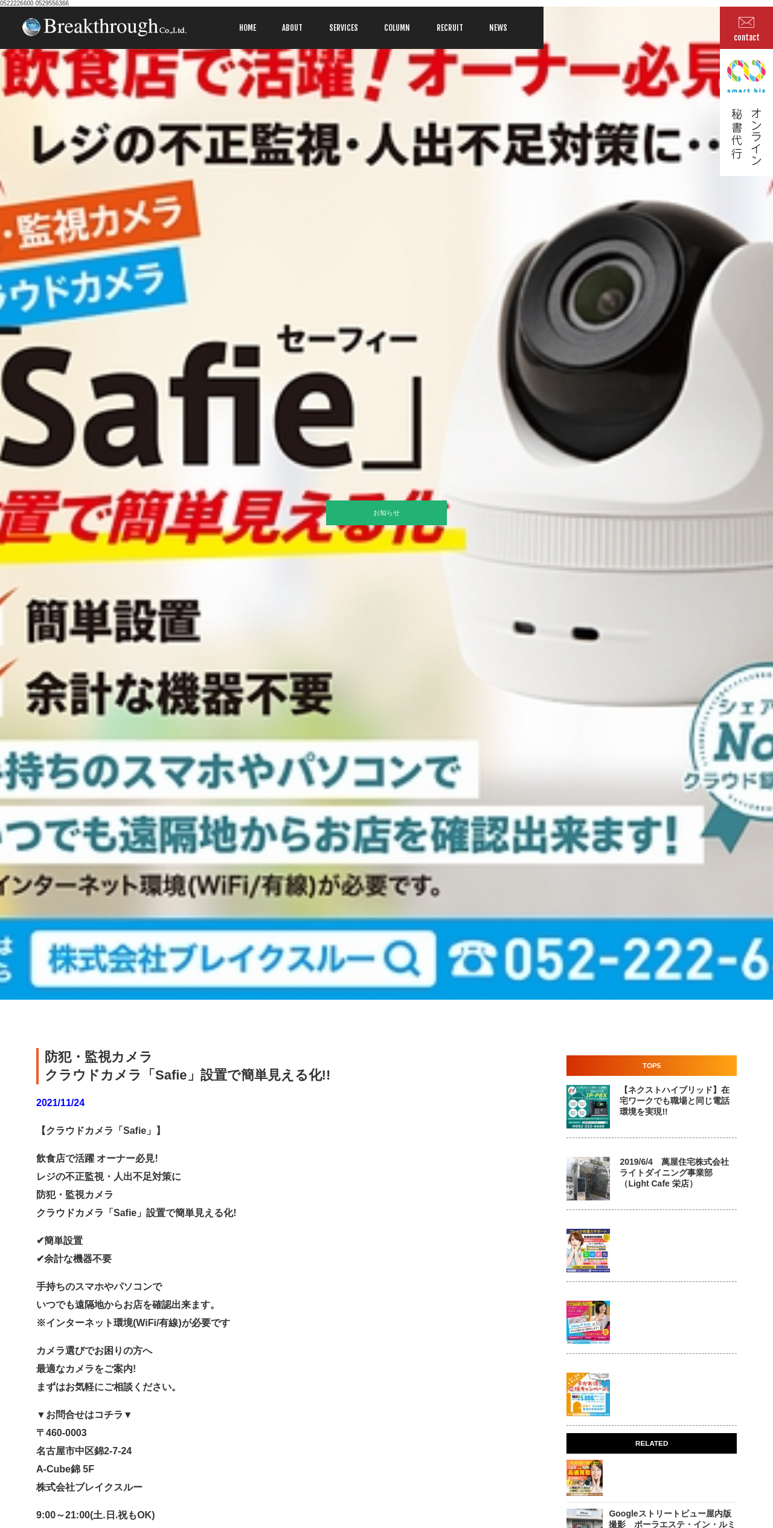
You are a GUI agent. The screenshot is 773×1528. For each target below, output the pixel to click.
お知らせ (386, 512)
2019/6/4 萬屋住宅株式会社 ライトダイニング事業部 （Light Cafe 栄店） (674, 1172)
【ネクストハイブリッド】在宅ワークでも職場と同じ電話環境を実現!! (675, 1100)
